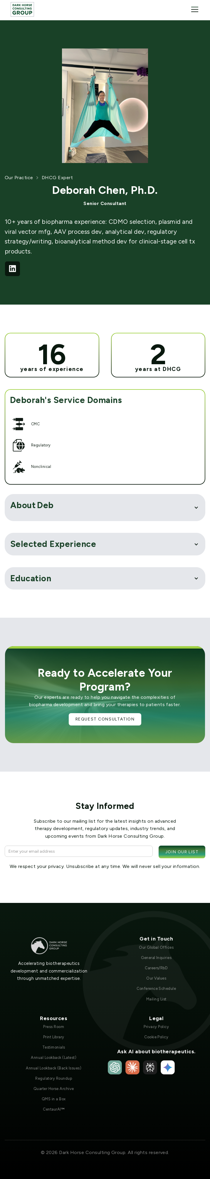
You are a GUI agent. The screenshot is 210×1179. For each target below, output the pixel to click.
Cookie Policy (156, 1037)
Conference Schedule (156, 988)
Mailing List (156, 999)
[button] (193, 9)
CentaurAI (53, 1109)
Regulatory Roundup (53, 1078)
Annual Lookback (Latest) (53, 1057)
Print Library (53, 1037)
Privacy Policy (156, 1027)
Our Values (156, 978)
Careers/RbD (156, 968)
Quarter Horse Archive (53, 1088)
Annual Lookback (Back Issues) (53, 1068)
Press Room (53, 1027)
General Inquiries (156, 957)
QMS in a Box (54, 1099)
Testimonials (53, 1047)
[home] (22, 9)
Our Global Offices (156, 947)
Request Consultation (105, 719)
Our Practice (19, 177)
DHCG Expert (57, 177)
